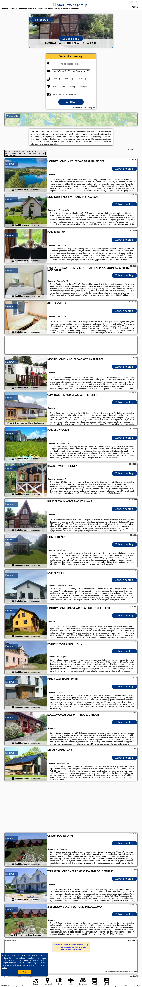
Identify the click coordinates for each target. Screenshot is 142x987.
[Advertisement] (71, 807)
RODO (4, 967)
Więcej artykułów (10, 940)
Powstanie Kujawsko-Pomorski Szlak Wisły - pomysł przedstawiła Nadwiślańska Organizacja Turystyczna (71, 947)
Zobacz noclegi (124, 168)
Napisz (139, 986)
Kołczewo (9, 163)
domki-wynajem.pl (71, 5)
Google (44, 955)
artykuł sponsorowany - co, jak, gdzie (125, 971)
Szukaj (71, 102)
